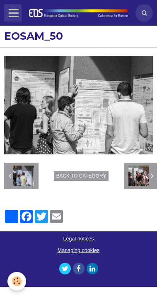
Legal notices (78, 239)
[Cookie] (16, 281)
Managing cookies (79, 250)
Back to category (81, 176)
